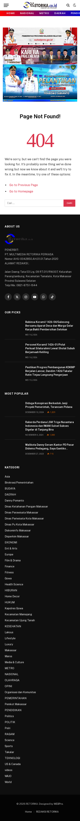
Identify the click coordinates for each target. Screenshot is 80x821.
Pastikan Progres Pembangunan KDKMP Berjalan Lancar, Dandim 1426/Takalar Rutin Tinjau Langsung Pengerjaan (50, 371)
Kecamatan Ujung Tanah (20, 620)
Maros (8, 656)
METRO (44, 13)
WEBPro (58, 803)
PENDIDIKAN (13, 710)
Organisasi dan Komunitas (20, 692)
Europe (9, 554)
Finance (9, 566)
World (8, 782)
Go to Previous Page (23, 185)
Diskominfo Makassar (18, 530)
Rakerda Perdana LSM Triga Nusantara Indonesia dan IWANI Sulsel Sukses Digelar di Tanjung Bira (49, 426)
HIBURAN (11, 590)
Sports (9, 746)
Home (11, 13)
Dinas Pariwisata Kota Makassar (24, 518)
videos (8, 770)
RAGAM (9, 734)
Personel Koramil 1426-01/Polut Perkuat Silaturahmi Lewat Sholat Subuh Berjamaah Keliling (50, 348)
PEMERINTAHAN (15, 698)
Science (9, 740)
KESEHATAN (13, 626)
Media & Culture (14, 662)
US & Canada (13, 764)
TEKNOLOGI (12, 758)
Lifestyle (10, 638)
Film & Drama (13, 560)
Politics (9, 716)
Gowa (8, 578)
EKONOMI (11, 542)
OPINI (8, 686)
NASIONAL (27, 13)
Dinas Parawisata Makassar (21, 512)
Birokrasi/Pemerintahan (19, 482)
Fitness (9, 572)
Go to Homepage (21, 191)
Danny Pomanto (14, 500)
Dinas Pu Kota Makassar (19, 524)
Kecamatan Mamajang (18, 614)
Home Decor (12, 596)
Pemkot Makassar (16, 704)
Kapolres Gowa (14, 608)
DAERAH (59, 13)
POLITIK (10, 722)
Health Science (14, 584)
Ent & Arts (11, 548)
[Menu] (6, 5)
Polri (7, 728)
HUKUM (10, 602)
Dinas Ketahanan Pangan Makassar (26, 506)
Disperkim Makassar (17, 536)
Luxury (9, 644)
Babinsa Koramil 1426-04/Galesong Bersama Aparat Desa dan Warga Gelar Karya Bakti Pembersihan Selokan (49, 325)
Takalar (9, 752)
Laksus (9, 632)
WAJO (8, 776)
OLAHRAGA (12, 680)
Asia (7, 476)
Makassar (10, 650)
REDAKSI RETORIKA (47, 811)
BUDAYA (10, 488)
